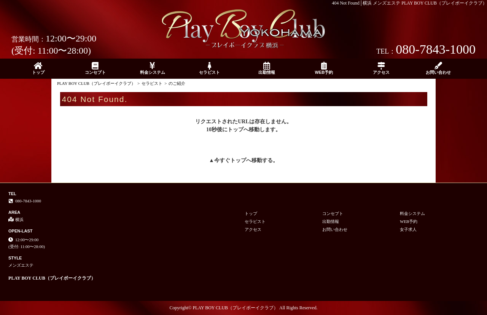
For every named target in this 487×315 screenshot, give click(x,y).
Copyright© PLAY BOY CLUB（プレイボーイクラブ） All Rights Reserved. (244, 307)
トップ (38, 68)
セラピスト (210, 68)
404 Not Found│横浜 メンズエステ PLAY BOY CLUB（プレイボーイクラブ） (409, 3)
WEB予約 (324, 68)
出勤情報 (267, 68)
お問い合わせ (438, 68)
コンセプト (95, 68)
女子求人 (408, 229)
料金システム (152, 68)
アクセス (381, 68)
